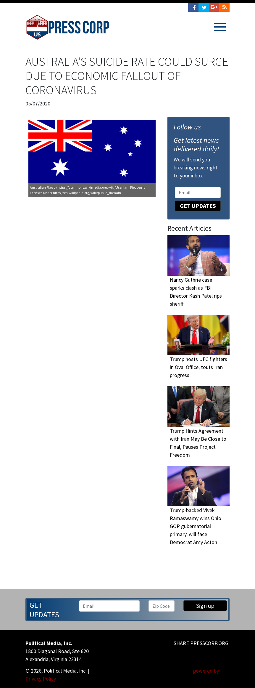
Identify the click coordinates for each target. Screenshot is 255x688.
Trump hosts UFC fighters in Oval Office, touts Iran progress (198, 367)
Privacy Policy (40, 678)
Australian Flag (41, 187)
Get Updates (198, 205)
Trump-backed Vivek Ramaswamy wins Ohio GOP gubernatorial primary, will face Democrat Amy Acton (195, 526)
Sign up (205, 605)
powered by (211, 670)
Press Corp (67, 27)
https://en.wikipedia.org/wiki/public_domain (87, 192)
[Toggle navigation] (220, 27)
